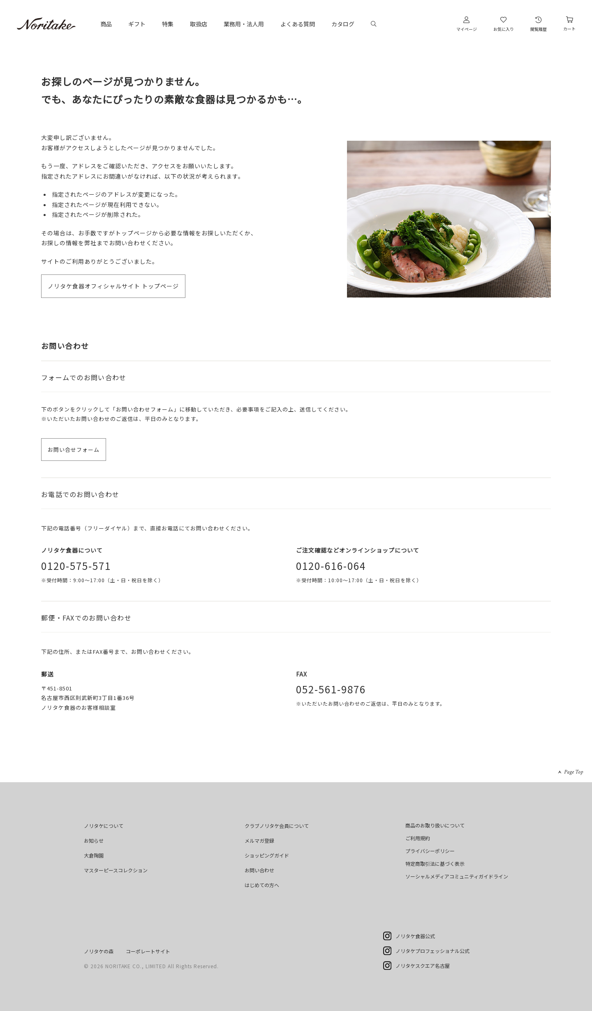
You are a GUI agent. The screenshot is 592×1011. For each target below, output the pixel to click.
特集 (167, 24)
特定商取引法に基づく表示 (435, 863)
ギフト (137, 24)
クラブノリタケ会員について (277, 825)
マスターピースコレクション (116, 870)
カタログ (342, 24)
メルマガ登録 (259, 840)
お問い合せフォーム (73, 449)
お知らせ (94, 840)
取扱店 (198, 24)
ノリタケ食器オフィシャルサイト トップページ (113, 286)
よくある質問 (297, 24)
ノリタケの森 (98, 951)
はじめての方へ (262, 884)
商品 (106, 24)
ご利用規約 (417, 837)
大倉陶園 (94, 855)
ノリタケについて (103, 825)
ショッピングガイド (267, 855)
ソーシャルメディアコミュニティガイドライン (456, 876)
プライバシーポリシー (430, 850)
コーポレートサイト (148, 951)
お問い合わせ (259, 870)
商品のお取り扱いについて (435, 825)
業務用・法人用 (244, 24)
